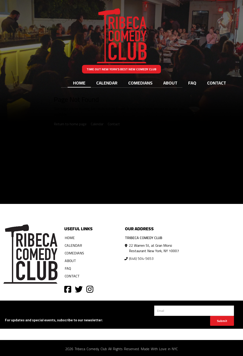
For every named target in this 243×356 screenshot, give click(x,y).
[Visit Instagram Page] (89, 289)
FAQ (192, 83)
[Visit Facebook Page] (67, 289)
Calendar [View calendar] (97, 124)
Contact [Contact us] (114, 124)
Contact (216, 83)
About (170, 83)
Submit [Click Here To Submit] (222, 321)
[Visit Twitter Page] (79, 289)
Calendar (106, 83)
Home (79, 83)
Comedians (140, 83)
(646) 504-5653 (141, 258)
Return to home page (70, 124)
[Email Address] (194, 311)
